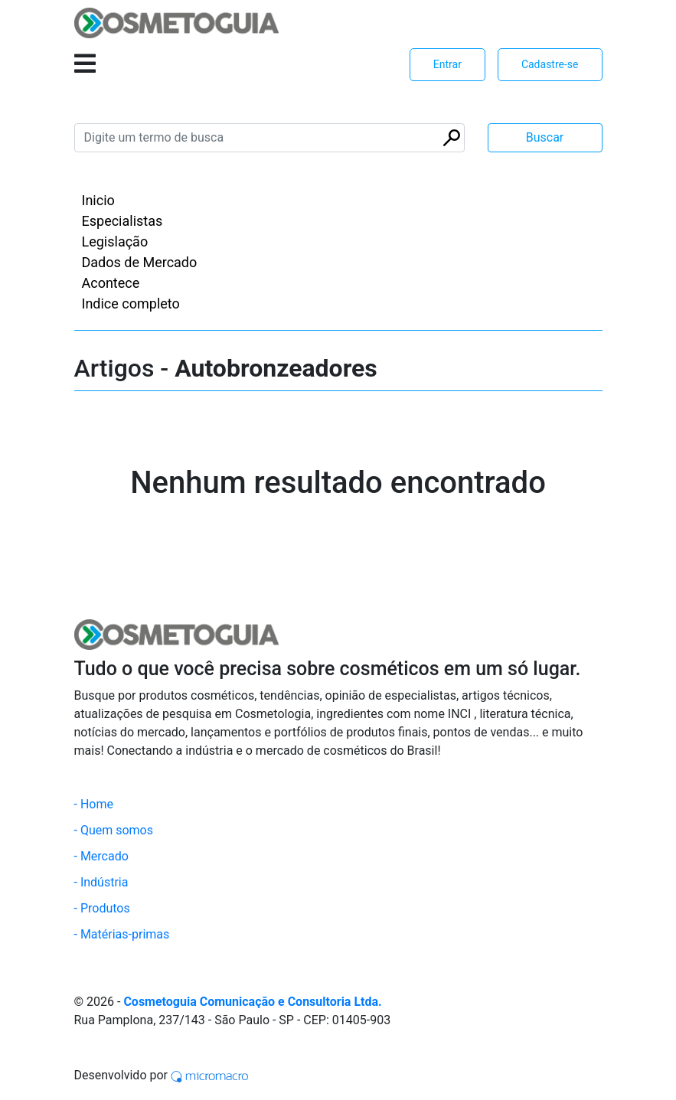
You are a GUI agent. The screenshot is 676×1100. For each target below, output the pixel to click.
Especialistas (122, 221)
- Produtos (102, 908)
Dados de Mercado (140, 262)
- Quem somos (114, 830)
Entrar (447, 64)
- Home (93, 804)
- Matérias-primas (122, 934)
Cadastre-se (550, 64)
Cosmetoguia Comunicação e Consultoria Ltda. (252, 1001)
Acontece (111, 283)
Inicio (98, 200)
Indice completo (131, 303)
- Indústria (101, 882)
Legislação (115, 241)
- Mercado (101, 856)
